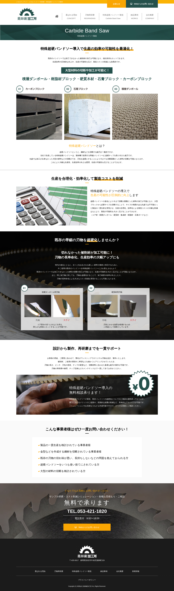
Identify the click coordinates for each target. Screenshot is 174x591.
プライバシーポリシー (87, 580)
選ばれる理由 (40, 571)
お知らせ (116, 4)
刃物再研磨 (58, 571)
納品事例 (103, 571)
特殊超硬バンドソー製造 (81, 571)
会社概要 (119, 571)
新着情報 (135, 571)
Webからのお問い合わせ (142, 4)
